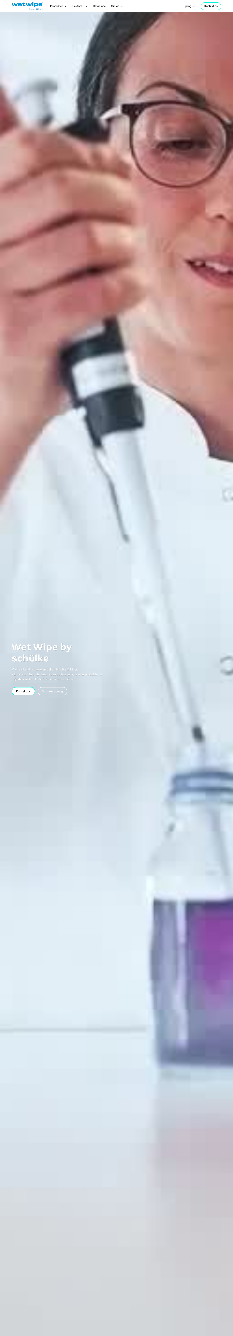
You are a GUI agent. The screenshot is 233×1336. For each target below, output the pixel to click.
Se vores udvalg (52, 691)
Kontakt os (211, 6)
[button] (58, 6)
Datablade (99, 6)
